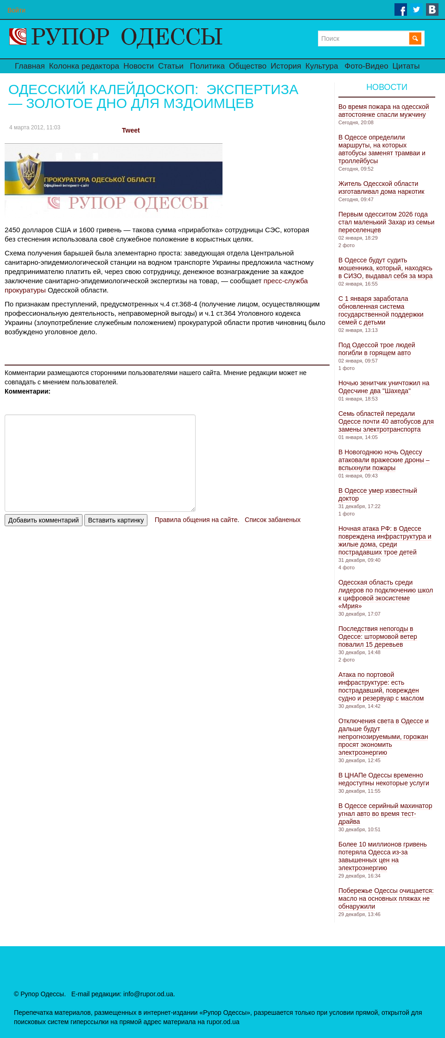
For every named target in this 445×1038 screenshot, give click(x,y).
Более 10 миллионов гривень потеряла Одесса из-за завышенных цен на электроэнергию (382, 856)
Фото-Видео (366, 66)
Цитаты (406, 66)
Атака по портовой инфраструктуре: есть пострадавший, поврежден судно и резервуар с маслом (381, 686)
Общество (248, 66)
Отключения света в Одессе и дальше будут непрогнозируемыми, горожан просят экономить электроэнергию (383, 736)
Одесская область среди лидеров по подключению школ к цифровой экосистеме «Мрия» (385, 594)
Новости (138, 66)
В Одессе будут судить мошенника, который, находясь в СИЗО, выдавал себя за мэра (385, 268)
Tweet (131, 130)
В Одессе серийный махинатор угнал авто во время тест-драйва (385, 813)
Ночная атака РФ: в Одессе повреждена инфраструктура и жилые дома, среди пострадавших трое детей (385, 540)
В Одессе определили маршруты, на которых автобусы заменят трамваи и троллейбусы (382, 149)
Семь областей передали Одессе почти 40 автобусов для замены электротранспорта (386, 421)
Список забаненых (272, 519)
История (286, 66)
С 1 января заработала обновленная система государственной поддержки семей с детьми (381, 310)
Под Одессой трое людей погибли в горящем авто (376, 349)
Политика (207, 66)
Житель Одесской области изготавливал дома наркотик (381, 187)
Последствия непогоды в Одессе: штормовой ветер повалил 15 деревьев (377, 636)
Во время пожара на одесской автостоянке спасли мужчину (383, 110)
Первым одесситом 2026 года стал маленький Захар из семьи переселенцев (386, 222)
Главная (30, 66)
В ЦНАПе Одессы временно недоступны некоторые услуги (383, 779)
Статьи (171, 66)
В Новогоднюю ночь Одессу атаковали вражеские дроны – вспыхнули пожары (384, 459)
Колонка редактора (84, 66)
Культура (321, 66)
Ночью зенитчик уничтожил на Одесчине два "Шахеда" (383, 387)
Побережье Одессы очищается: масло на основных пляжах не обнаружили (386, 898)
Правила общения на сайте (196, 519)
